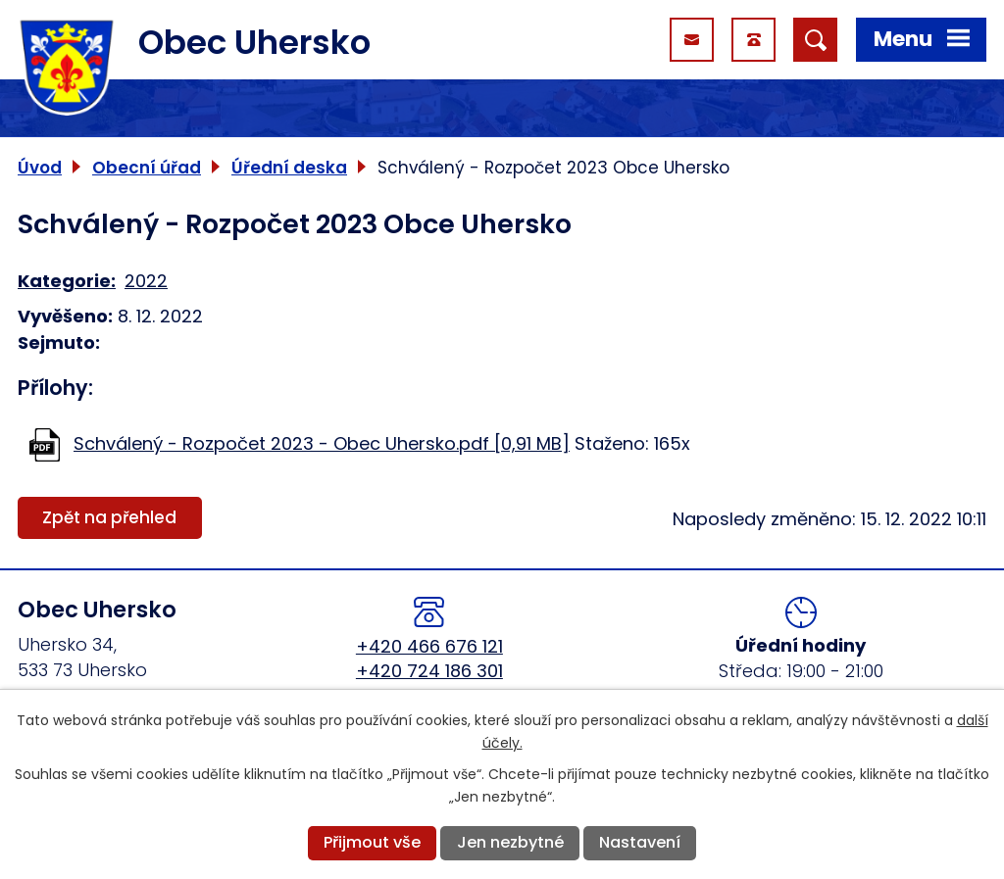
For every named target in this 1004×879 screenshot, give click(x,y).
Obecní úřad (146, 167)
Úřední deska (289, 167)
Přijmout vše (372, 842)
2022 (146, 281)
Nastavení (639, 842)
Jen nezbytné (510, 842)
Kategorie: (67, 281)
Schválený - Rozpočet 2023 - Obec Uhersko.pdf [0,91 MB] (322, 443)
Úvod (40, 167)
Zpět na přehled (109, 517)
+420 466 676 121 (429, 646)
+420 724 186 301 (429, 671)
